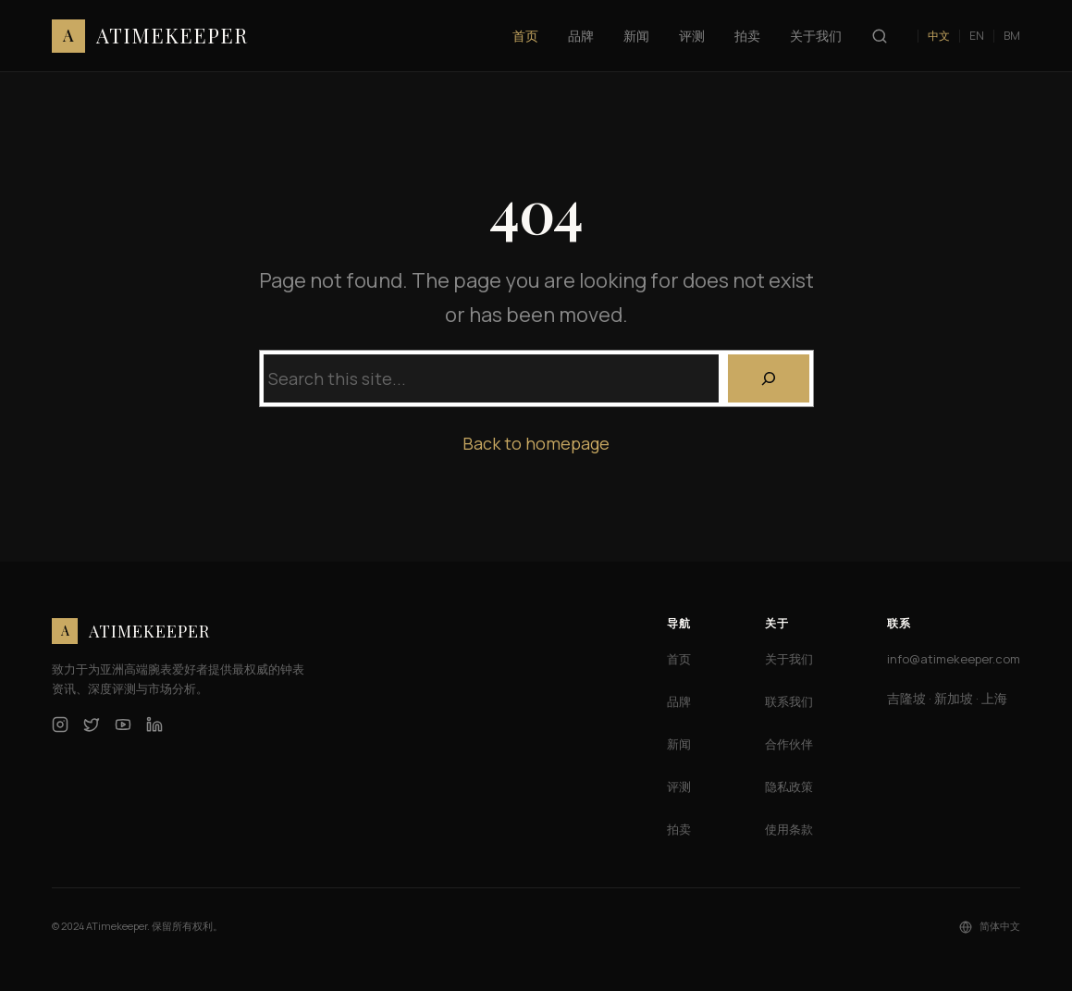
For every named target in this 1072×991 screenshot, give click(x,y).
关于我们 (789, 658)
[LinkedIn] (154, 724)
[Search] (768, 378)
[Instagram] (60, 724)
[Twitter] (91, 724)
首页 (679, 658)
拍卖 (679, 829)
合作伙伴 (789, 744)
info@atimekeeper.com (953, 658)
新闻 (679, 744)
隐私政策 (789, 786)
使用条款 (789, 829)
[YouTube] (123, 724)
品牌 (679, 701)
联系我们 (789, 701)
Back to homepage (536, 443)
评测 (679, 786)
